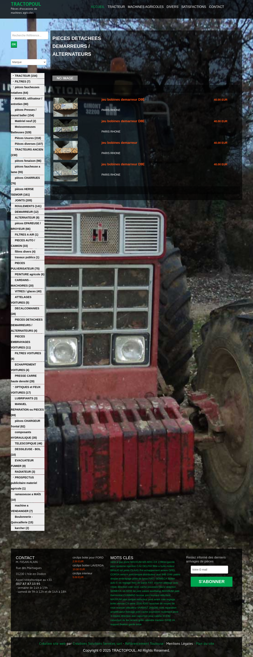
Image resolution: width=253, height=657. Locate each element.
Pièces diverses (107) (29, 143)
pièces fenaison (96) (28, 160)
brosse (140, 595)
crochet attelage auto (166, 582)
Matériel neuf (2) (25, 121)
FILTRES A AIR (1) (26, 234)
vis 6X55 (127, 591)
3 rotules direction (120, 615)
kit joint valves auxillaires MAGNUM (153, 591)
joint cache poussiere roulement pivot (157, 611)
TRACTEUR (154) (26, 75)
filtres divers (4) (25, 251)
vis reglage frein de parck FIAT (135, 582)
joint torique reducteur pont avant (141, 599)
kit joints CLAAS (129, 570)
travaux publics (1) (27, 257)
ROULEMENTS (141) (28, 206)
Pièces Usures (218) (28, 138)
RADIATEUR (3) (25, 471)
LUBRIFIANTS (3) (26, 398)
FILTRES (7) (22, 81)
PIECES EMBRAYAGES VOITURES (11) (21, 342)
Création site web (52, 643)
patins (177, 574)
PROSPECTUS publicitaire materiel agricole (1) (24, 483)
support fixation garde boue (126, 624)
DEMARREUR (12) (27, 211)
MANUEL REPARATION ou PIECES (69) (27, 409)
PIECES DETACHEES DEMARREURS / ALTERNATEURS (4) (27, 325)
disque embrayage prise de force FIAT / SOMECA (138, 578)
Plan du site (205, 643)
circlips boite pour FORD (88, 557)
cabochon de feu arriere (124, 620)
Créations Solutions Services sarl (97, 643)
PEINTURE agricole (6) (29, 274)
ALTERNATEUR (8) (27, 217)
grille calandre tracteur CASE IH (156, 620)
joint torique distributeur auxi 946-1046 (151, 574)
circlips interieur (82, 573)
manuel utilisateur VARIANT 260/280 (137, 607)
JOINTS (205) (23, 200)
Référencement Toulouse (144, 643)
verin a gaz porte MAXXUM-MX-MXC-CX (133, 561)
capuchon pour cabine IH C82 (154, 615)
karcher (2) (22, 528)
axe (134, 615)
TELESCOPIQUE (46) (28, 443)
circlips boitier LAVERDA (88, 565)
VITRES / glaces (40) (28, 291)
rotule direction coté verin (124, 586)
